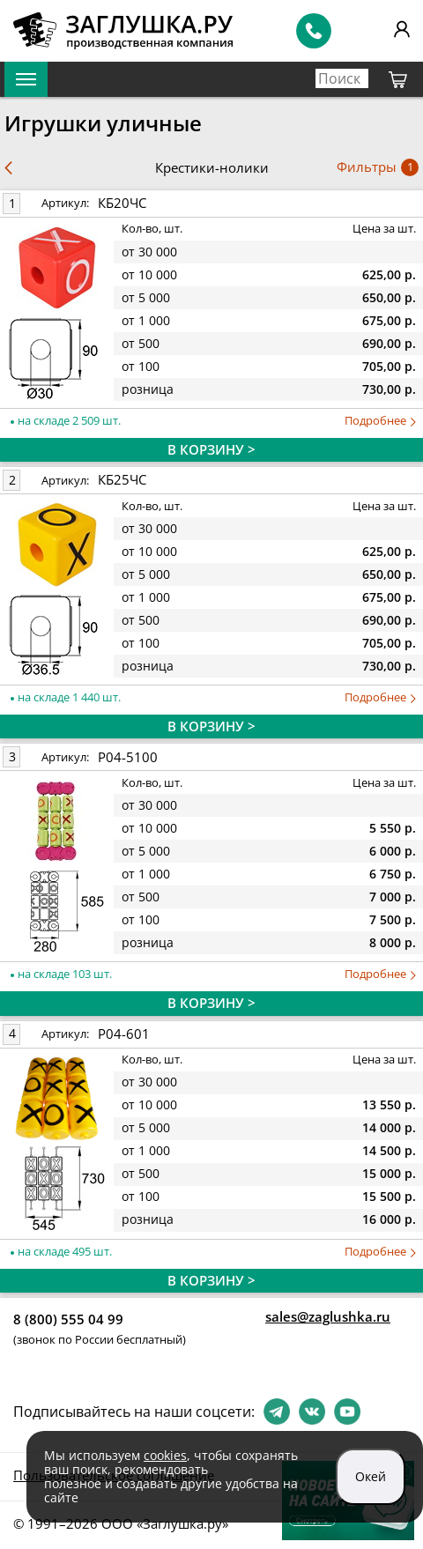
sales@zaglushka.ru (327, 1316)
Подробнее (380, 420)
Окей (370, 1476)
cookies (165, 1455)
